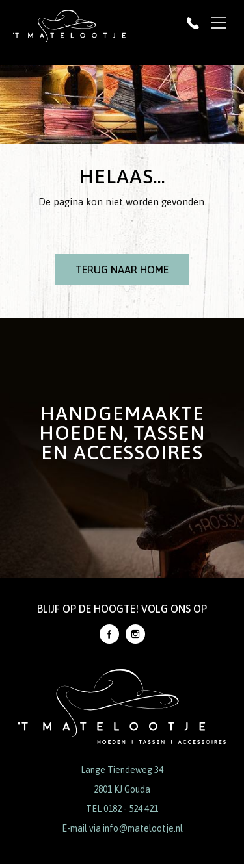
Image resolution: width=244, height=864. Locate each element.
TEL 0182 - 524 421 (122, 809)
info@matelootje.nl (143, 828)
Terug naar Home (122, 269)
